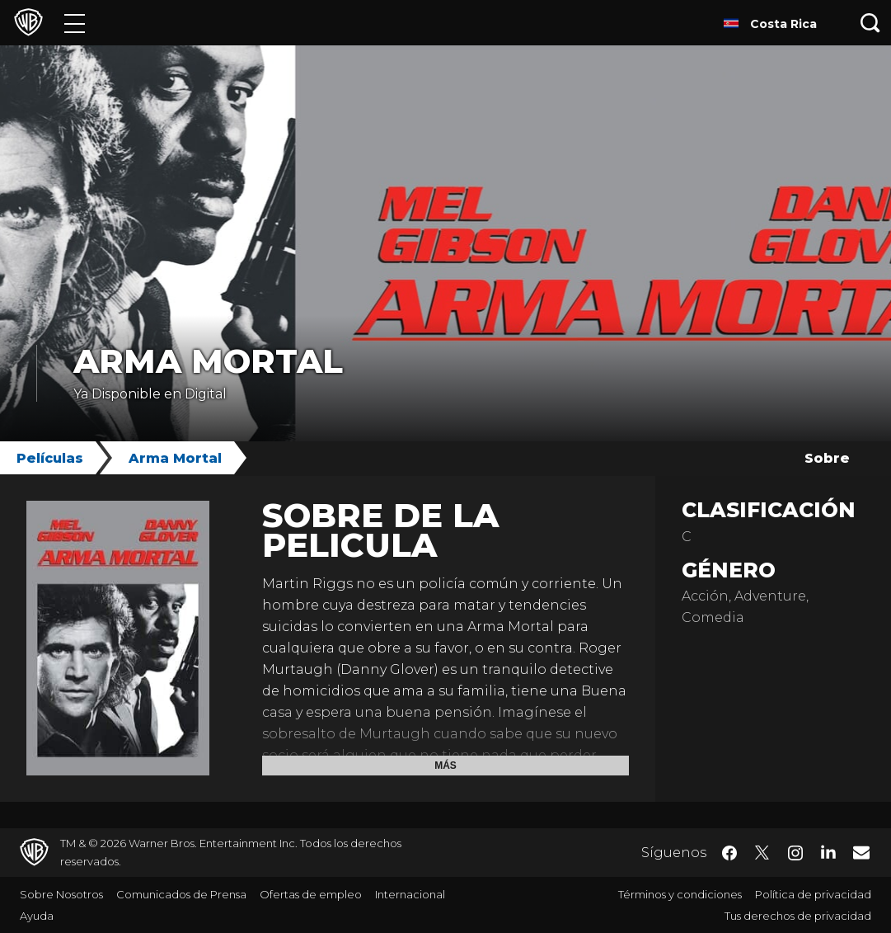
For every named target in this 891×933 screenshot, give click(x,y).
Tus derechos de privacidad (798, 915)
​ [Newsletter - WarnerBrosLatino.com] (861, 852)
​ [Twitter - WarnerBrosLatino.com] (762, 853)
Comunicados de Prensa (181, 894)
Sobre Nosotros (61, 894)
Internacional (410, 894)
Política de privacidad (813, 894)
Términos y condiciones (680, 894)
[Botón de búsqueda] (870, 22)
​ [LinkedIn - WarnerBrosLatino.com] (828, 851)
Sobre (827, 458)
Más (445, 765)
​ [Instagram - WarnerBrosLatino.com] (795, 853)
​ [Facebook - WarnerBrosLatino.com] (729, 853)
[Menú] (74, 22)
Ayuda (37, 915)
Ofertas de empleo (311, 894)
